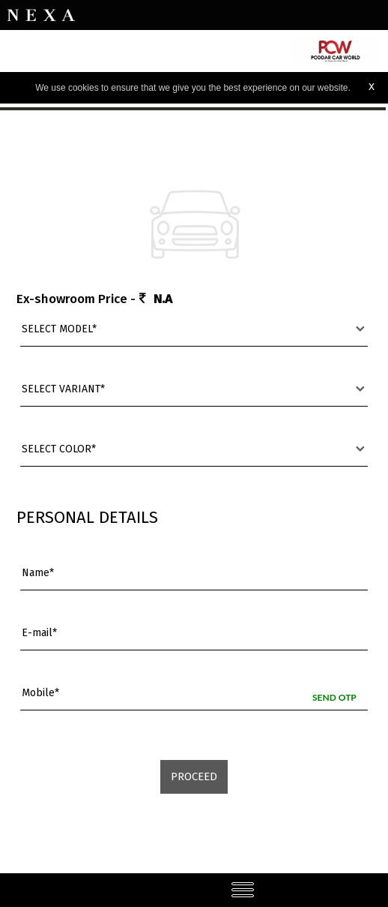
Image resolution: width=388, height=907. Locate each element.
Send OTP (334, 697)
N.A (163, 299)
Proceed (194, 776)
